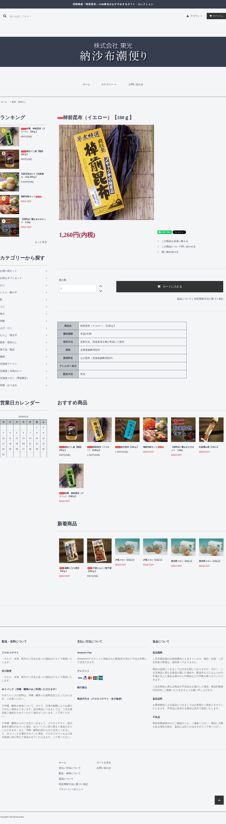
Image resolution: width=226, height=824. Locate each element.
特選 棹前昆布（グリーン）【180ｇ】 (71, 495)
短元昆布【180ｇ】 (127, 447)
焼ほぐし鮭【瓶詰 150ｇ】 (32, 153)
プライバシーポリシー (71, 789)
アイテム (215, 15)
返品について (184, 298)
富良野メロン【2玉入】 (210, 561)
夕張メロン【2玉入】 (125, 560)
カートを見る (103, 762)
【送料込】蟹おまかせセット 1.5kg (33, 221)
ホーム (86, 84)
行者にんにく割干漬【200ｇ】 (99, 569)
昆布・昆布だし (19, 102)
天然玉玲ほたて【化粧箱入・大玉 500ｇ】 (32, 175)
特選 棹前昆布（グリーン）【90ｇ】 (33, 130)
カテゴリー (109, 84)
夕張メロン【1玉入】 (153, 560)
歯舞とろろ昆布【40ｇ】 (69, 569)
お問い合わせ (136, 84)
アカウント (196, 15)
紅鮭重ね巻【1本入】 (209, 447)
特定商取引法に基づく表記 (208, 298)
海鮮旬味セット (31, 196)
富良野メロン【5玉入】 (182, 561)
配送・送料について (70, 773)
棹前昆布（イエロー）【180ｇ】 (98, 448)
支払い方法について (70, 768)
